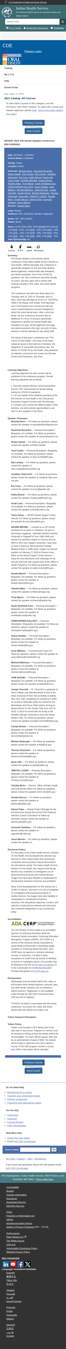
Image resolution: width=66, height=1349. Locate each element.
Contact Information (16, 1195)
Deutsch (10, 1325)
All (16, 94)
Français (10, 1307)
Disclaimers (40, 1159)
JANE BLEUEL (41, 190)
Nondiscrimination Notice (19, 1223)
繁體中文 (11, 1276)
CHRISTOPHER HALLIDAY (20, 187)
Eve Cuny (23, 177)
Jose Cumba (28, 174)
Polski (9, 1311)
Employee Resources (37, 28)
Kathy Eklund (35, 177)
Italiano (10, 1318)
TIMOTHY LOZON (38, 196)
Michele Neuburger (40, 193)
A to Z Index (15, 28)
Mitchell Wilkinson (25, 190)
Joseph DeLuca (21, 199)
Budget (10, 1191)
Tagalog (10, 1290)
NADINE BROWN (29, 180)
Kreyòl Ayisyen (14, 1301)
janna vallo (23, 196)
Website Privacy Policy (18, 1252)
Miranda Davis (25, 171)
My (10, 1159)
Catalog (8, 68)
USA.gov (11, 1244)
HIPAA (9, 1219)
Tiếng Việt (11, 1280)
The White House (15, 1240)
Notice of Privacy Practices (20, 1227)
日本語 (10, 1328)
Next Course (33, 131)
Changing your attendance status (24, 1103)
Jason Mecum (23, 202)
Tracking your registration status (23, 1095)
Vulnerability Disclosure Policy (21, 1248)
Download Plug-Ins (16, 1202)
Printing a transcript (17, 1099)
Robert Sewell (14, 174)
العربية (9, 1297)
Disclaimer (11, 1198)
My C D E (9, 74)
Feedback (59, 28)
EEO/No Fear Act (15, 1206)
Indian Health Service (32, 8)
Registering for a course (19, 1092)
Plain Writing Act (14, 1237)
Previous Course (33, 122)
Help (6, 81)
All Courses (37, 127)
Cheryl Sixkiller (41, 187)
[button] (62, 22)
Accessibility (12, 1187)
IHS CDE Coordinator (44, 965)
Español (10, 1273)
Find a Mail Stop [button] (44, 1179)
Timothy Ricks (23, 206)
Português (11, 1315)
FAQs (9, 1212)
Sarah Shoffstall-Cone (45, 184)
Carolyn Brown (24, 193)
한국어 (10, 1284)
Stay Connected (10, 1258)
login (34, 110)
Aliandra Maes (14, 184)
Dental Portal (11, 87)
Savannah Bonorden (42, 171)
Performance (13, 1233)
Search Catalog (12, 1150)
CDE (7, 45)
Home (6, 94)
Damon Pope (36, 199)
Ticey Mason (28, 184)
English (10, 1336)
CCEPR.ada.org (40, 971)
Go (54, 1149)
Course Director (15, 1122)
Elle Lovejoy (40, 174)
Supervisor (12, 1115)
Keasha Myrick (45, 180)
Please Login (33, 51)
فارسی (10, 1332)
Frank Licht (48, 177)
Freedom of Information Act (20, 1216)
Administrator (16, 1125)
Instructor (12, 1118)
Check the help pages (18, 1138)
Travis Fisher (14, 180)
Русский (10, 1294)
